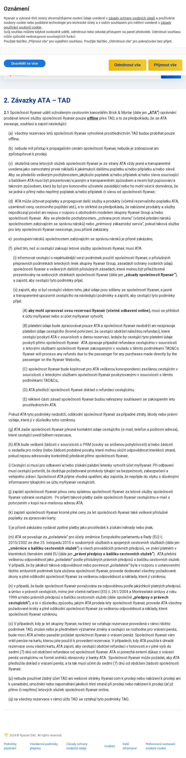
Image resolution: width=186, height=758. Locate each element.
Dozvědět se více (24, 63)
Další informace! (130, 746)
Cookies (109, 746)
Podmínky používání (10, 746)
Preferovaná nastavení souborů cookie (160, 746)
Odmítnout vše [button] (127, 65)
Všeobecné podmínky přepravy (44, 746)
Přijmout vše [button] (165, 65)
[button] (24, 63)
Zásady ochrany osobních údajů (76, 746)
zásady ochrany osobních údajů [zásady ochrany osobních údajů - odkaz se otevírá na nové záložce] (131, 18)
